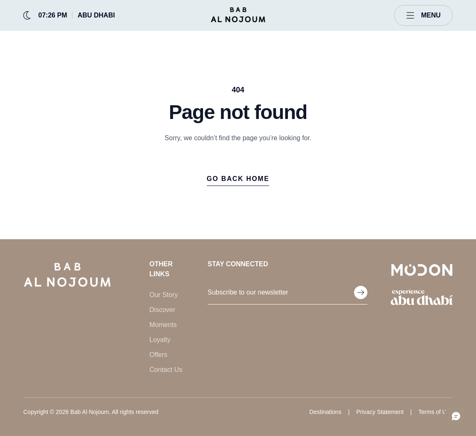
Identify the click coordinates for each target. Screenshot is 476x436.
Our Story (163, 294)
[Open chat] (456, 416)
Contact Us (165, 369)
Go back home (238, 178)
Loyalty (160, 339)
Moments (163, 324)
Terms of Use (436, 412)
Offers (158, 354)
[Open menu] (423, 15)
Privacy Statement (380, 412)
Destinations (326, 412)
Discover (162, 309)
